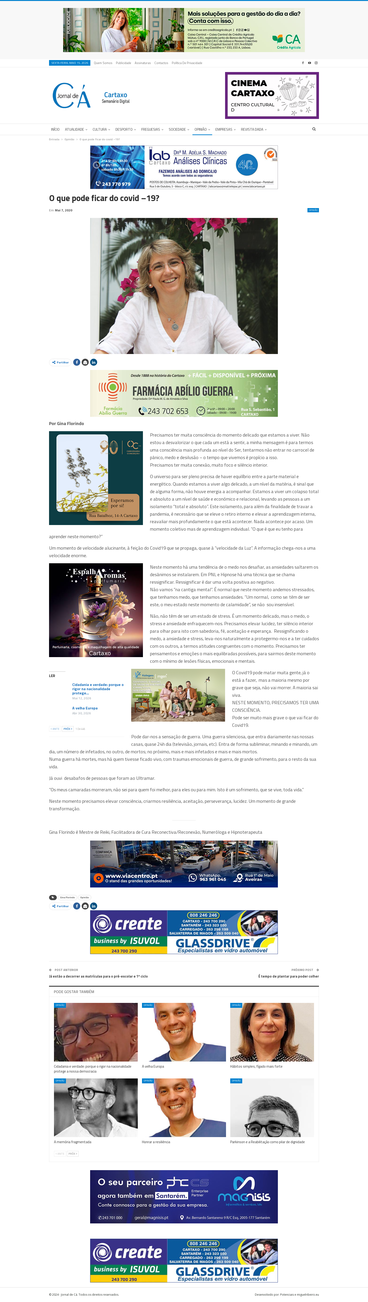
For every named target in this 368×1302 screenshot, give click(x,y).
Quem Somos (103, 63)
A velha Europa (85, 708)
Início (55, 129)
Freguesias (150, 129)
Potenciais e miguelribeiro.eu (299, 1295)
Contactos (161, 63)
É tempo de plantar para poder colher (288, 976)
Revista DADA (252, 129)
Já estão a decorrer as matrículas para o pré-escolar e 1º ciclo (98, 976)
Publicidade (123, 63)
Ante (55, 729)
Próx (68, 729)
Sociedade (177, 129)
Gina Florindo (67, 897)
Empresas (223, 129)
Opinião (201, 129)
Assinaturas (143, 63)
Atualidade (74, 129)
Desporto (124, 129)
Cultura (100, 129)
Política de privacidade (187, 63)
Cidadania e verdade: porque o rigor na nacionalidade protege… (98, 689)
